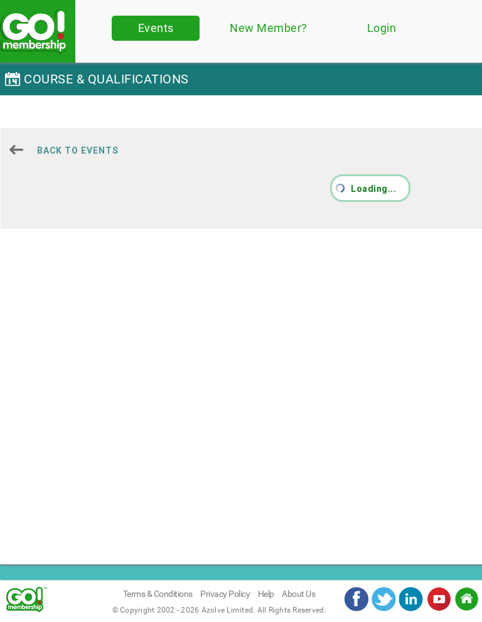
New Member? (269, 27)
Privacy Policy (225, 594)
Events (156, 27)
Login (382, 27)
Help (266, 594)
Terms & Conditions (158, 594)
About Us (298, 594)
